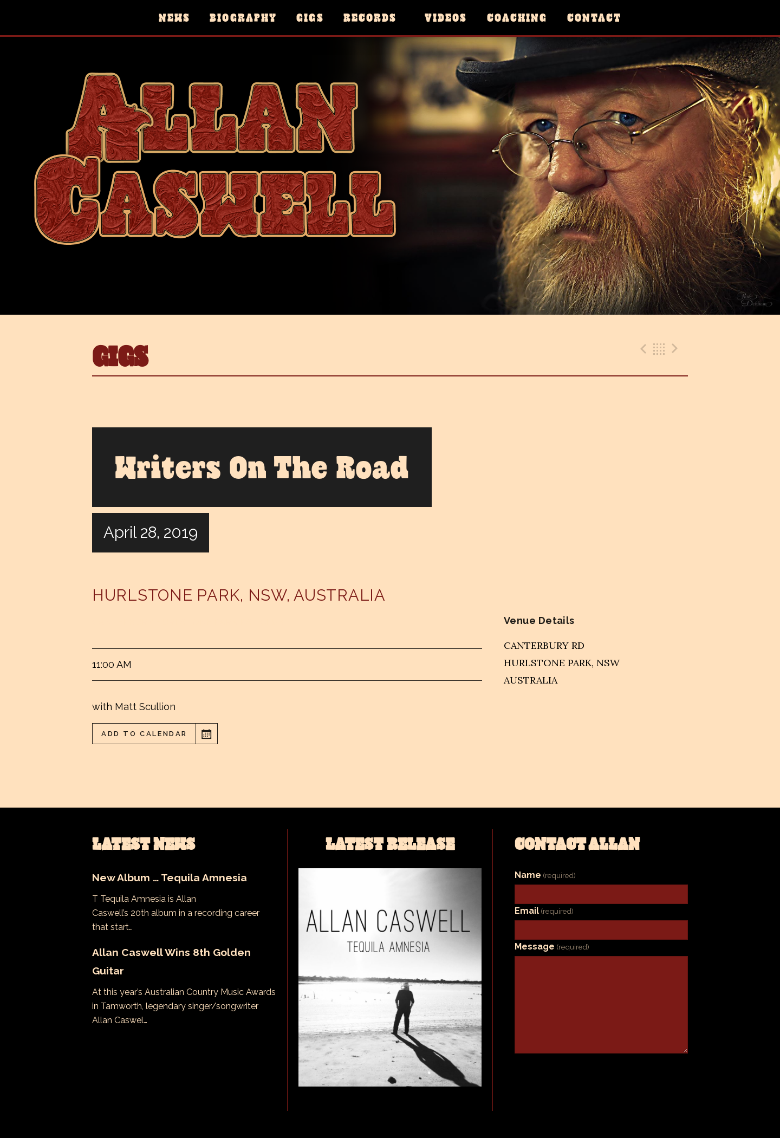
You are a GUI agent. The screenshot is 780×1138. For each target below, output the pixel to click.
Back (659, 349)
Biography (243, 17)
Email (544, 911)
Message (552, 946)
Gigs (309, 17)
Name (545, 875)
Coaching (517, 17)
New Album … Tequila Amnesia (169, 877)
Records (370, 17)
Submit (601, 1071)
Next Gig (676, 349)
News (174, 17)
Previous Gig (642, 349)
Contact (594, 17)
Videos (446, 17)
